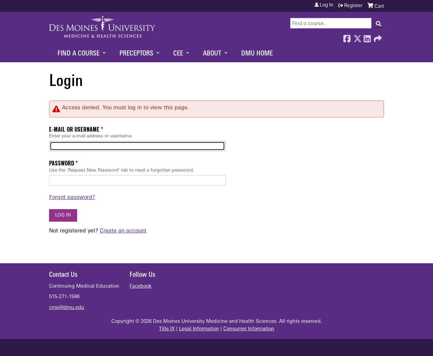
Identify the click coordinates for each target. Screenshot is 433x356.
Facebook (346, 36)
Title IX (167, 329)
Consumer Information (248, 329)
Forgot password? (72, 197)
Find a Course (78, 53)
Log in (326, 5)
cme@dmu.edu (66, 307)
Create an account (123, 231)
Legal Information (199, 329)
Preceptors (136, 53)
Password (61, 163)
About (212, 53)
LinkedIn (367, 36)
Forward (377, 36)
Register (353, 5)
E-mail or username (74, 129)
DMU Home (257, 53)
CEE (178, 53)
